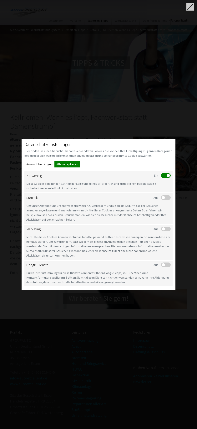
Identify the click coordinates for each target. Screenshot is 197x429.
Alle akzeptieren (67, 164)
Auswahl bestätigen (39, 164)
